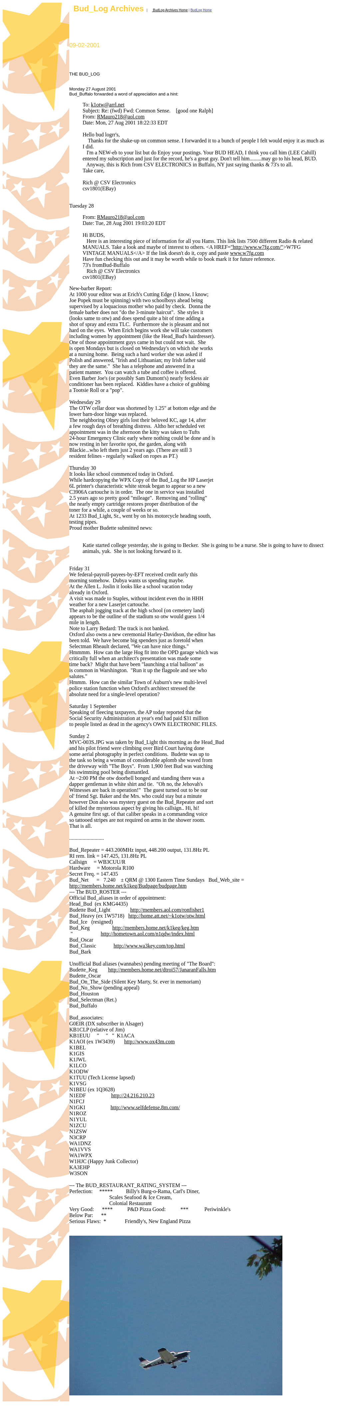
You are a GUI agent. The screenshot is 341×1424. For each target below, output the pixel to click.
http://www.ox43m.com (149, 1041)
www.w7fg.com (247, 253)
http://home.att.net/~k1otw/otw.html (166, 916)
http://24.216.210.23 (133, 1095)
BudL (156, 10)
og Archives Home (174, 10)
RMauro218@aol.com (121, 116)
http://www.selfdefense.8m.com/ (145, 1107)
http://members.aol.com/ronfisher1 (167, 910)
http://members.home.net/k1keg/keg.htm (155, 928)
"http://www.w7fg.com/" (257, 247)
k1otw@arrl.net (107, 104)
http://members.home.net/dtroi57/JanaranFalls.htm (162, 970)
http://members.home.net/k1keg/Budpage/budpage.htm (127, 886)
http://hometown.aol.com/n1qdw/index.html (148, 934)
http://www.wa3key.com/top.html (149, 946)
